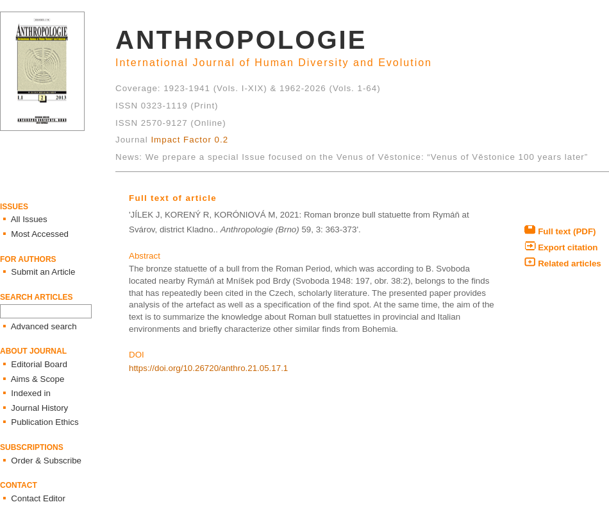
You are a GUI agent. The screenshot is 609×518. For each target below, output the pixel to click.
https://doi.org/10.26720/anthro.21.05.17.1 (208, 368)
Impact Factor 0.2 (189, 139)
